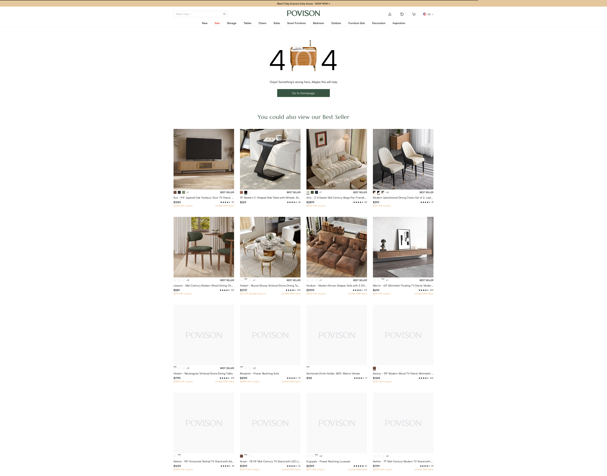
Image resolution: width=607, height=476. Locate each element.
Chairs (262, 23)
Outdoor (336, 23)
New (204, 23)
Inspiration (399, 23)
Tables (247, 23)
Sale (217, 23)
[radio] (221, 202)
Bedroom (318, 23)
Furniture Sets (356, 23)
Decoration (378, 23)
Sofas (277, 23)
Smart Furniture (296, 23)
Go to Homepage (303, 93)
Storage (231, 23)
